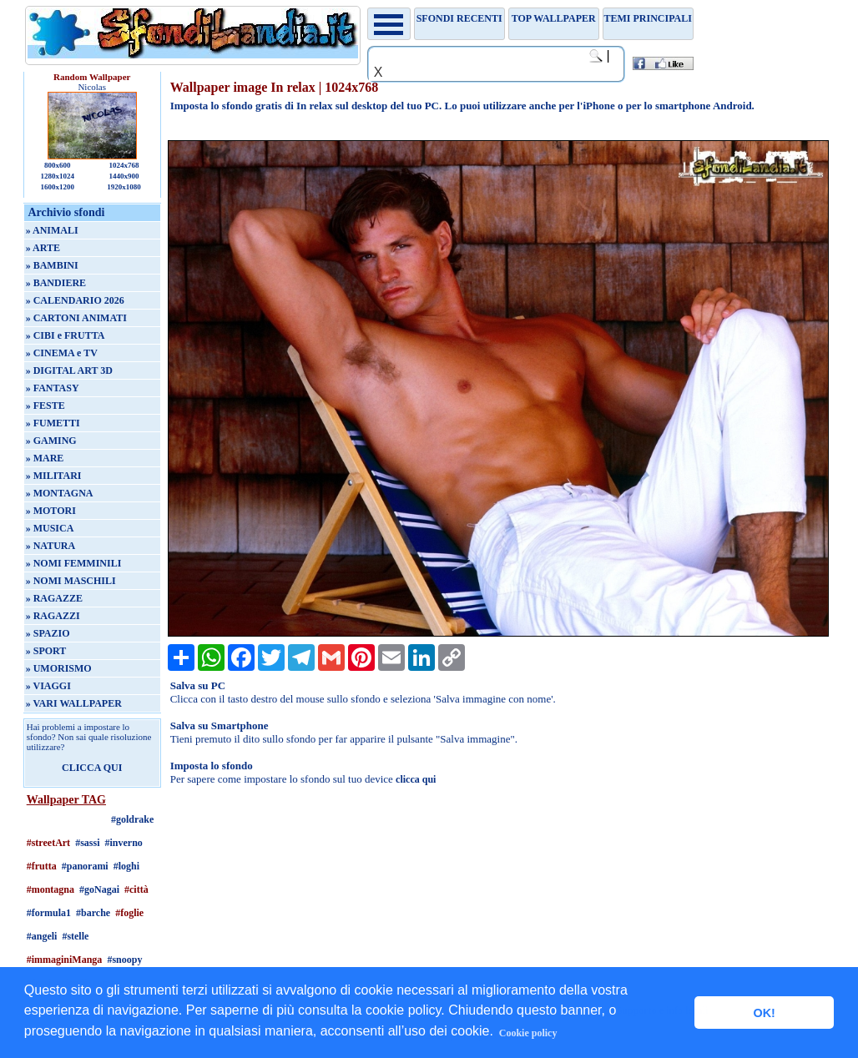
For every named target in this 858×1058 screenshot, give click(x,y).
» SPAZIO (48, 633)
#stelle (75, 936)
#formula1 (49, 913)
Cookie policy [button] (528, 1033)
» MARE (45, 458)
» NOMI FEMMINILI (74, 563)
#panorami (85, 866)
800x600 (57, 165)
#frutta (42, 866)
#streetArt (48, 843)
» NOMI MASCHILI (71, 581)
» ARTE (43, 248)
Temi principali (647, 18)
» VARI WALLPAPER (74, 703)
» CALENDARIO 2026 (75, 300)
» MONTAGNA (59, 493)
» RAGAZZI (53, 616)
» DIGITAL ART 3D (69, 370)
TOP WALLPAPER (554, 18)
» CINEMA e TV (62, 353)
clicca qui (416, 779)
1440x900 (124, 176)
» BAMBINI (52, 265)
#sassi (87, 843)
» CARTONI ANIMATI (76, 318)
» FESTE (45, 405)
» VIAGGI (48, 686)
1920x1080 (124, 187)
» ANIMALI (52, 230)
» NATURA (50, 546)
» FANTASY (52, 388)
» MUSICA (50, 528)
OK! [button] (764, 1013)
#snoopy (124, 959)
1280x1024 (57, 176)
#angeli (42, 936)
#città (136, 889)
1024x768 (124, 165)
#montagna (50, 889)
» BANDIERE (56, 283)
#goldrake (132, 819)
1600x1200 (57, 187)
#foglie (129, 913)
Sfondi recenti (459, 18)
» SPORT (46, 651)
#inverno (123, 843)
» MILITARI (54, 475)
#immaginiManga (65, 959)
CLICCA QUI (92, 767)
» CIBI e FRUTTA (65, 335)
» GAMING (51, 440)
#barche (93, 913)
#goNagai (99, 889)
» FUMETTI (53, 423)
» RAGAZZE (54, 598)
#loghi (126, 866)
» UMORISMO (59, 668)
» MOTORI (51, 510)
